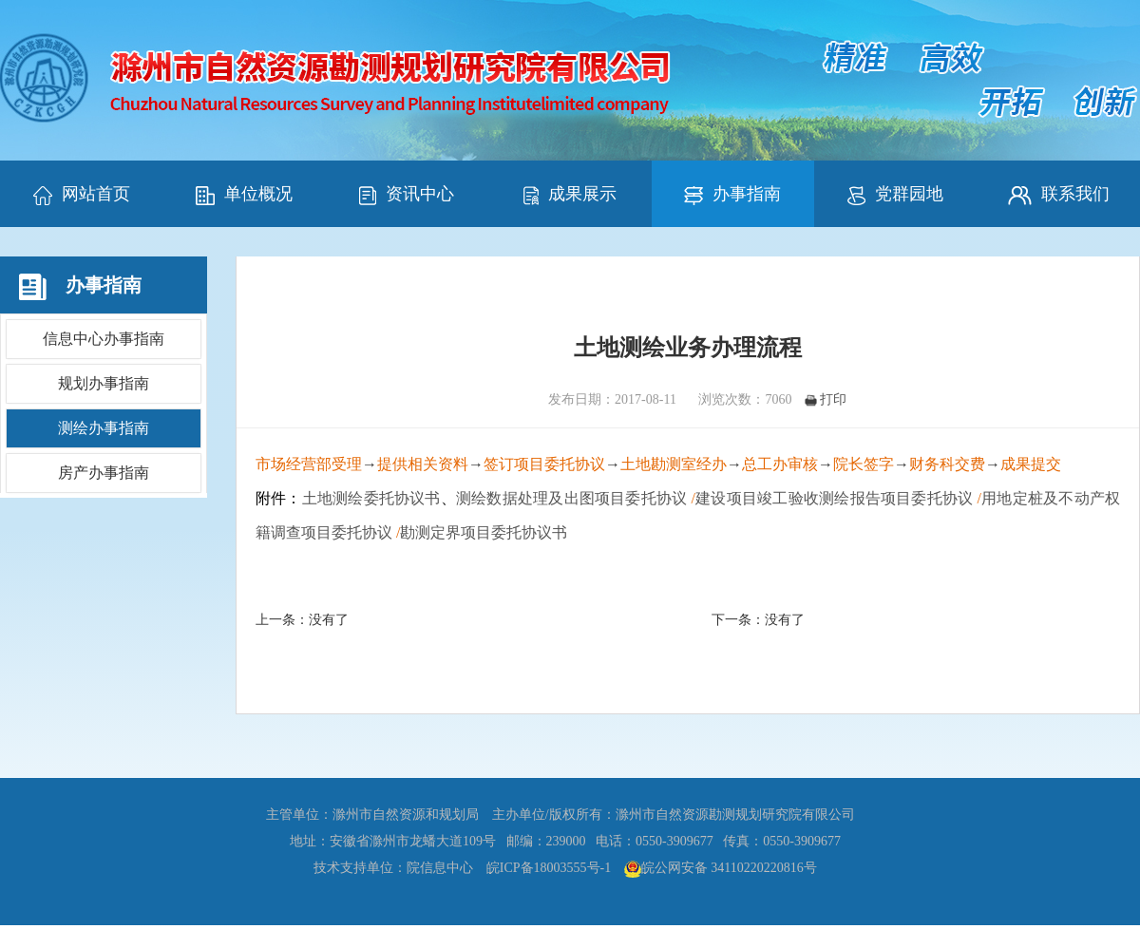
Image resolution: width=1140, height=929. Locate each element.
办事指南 (732, 194)
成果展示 (570, 194)
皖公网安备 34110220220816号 (729, 868)
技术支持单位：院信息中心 (393, 868)
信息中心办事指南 (103, 339)
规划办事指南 (103, 383)
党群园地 (895, 194)
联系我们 (1059, 194)
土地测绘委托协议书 (371, 498)
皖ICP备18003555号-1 (548, 868)
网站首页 (81, 194)
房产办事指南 (103, 472)
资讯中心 (406, 194)
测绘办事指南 (103, 428)
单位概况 (244, 194)
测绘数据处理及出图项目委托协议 (571, 498)
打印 (825, 399)
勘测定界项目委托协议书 (483, 532)
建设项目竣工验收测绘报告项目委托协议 (834, 498)
